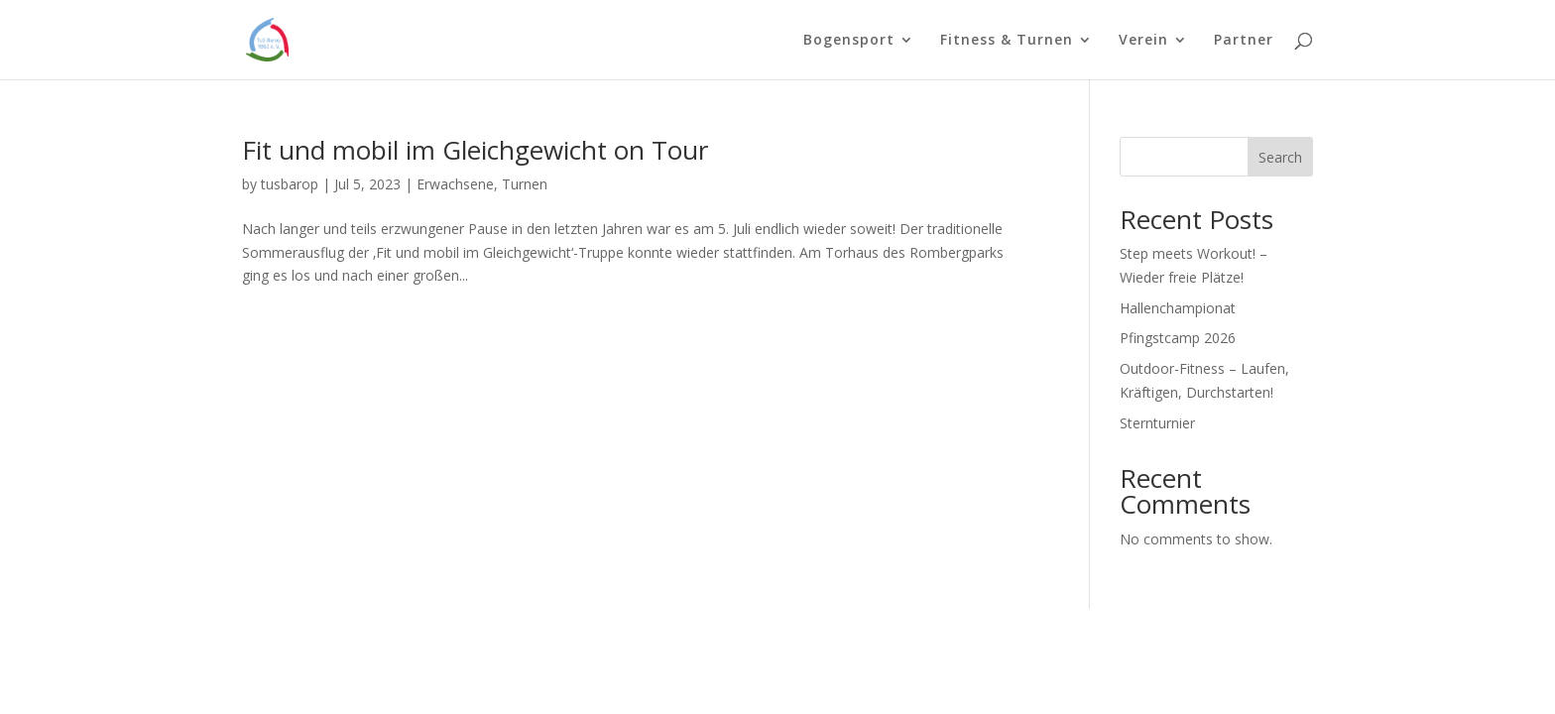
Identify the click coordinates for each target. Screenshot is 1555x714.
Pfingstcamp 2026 (1178, 337)
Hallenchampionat (1178, 307)
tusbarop (289, 184)
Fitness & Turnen (1006, 41)
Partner (1243, 41)
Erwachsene (455, 184)
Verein (1143, 41)
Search (1280, 157)
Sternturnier (1157, 423)
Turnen (524, 184)
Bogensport (849, 41)
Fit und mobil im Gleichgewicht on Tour (475, 150)
